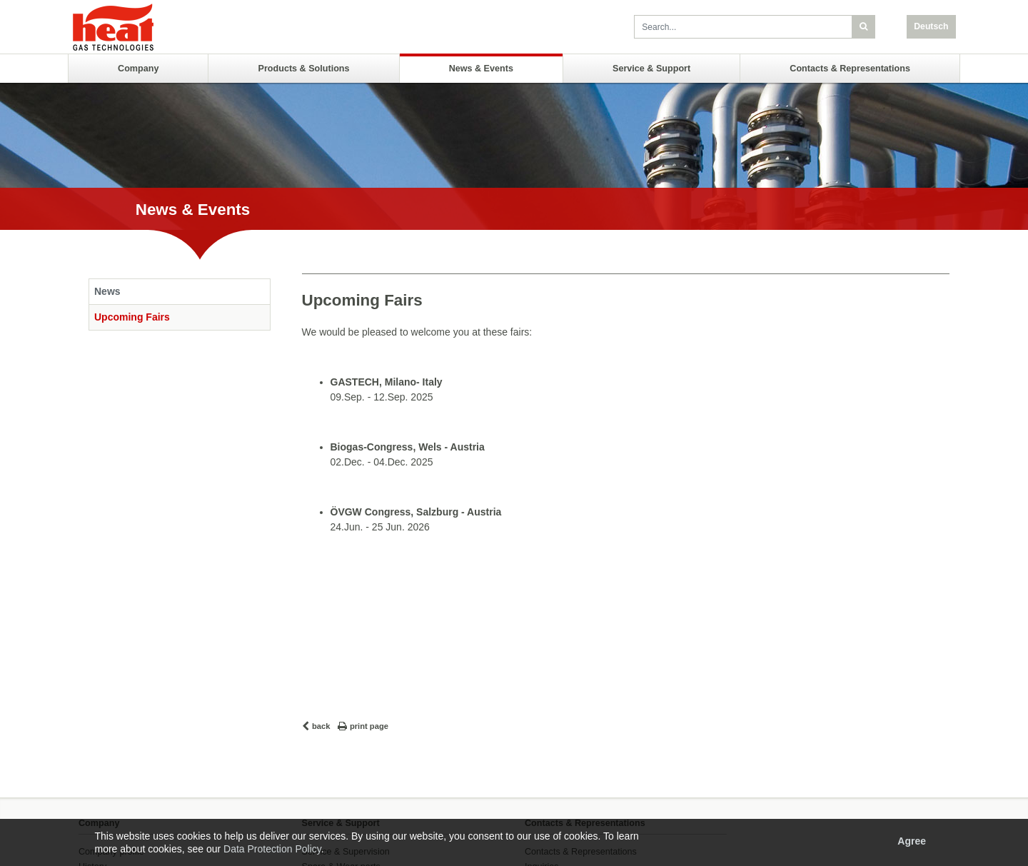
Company (138, 69)
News (107, 291)
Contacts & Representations (850, 69)
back (321, 726)
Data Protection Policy (272, 849)
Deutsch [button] (931, 26)
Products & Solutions (304, 69)
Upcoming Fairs (132, 317)
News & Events (481, 69)
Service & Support (651, 69)
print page (369, 726)
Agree (911, 841)
